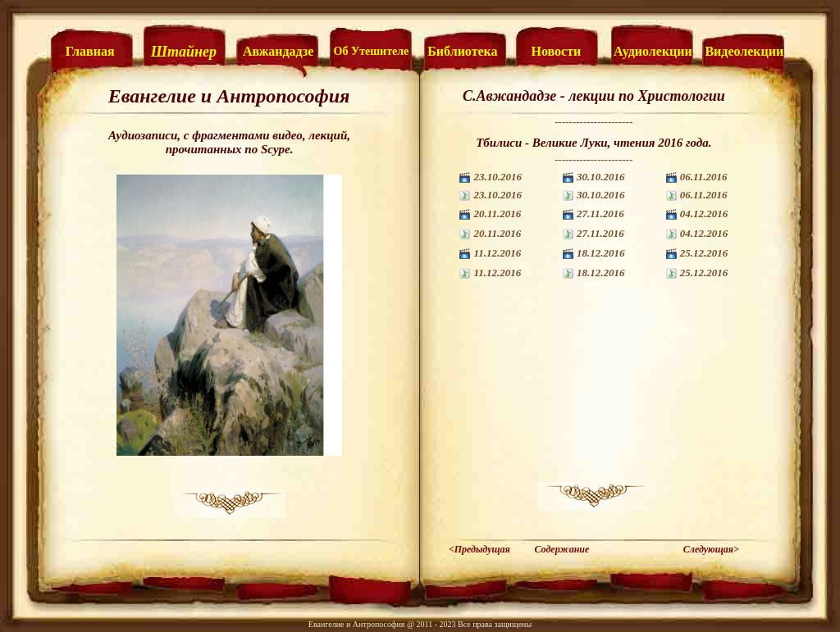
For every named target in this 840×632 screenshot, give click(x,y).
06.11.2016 (704, 177)
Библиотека (462, 51)
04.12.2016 (704, 213)
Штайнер (184, 51)
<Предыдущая (479, 549)
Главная (90, 51)
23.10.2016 (497, 177)
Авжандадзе (278, 51)
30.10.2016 (601, 177)
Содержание (561, 549)
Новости (557, 51)
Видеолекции (744, 51)
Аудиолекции (653, 51)
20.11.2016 (497, 213)
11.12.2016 (497, 253)
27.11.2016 (600, 213)
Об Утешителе (371, 51)
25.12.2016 (704, 253)
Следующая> (711, 549)
